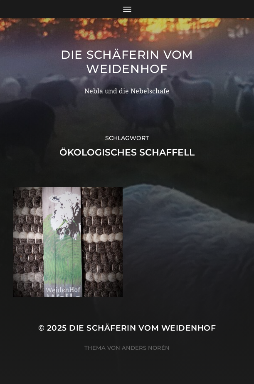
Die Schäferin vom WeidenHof (127, 62)
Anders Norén (146, 347)
